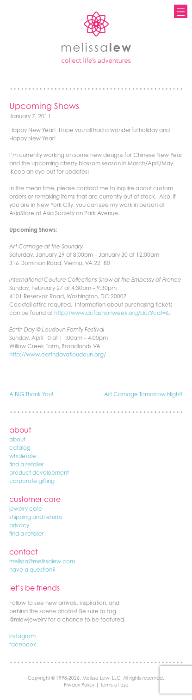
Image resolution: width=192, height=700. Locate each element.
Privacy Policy (79, 685)
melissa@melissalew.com (42, 561)
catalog (20, 447)
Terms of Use (114, 685)
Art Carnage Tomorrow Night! (143, 394)
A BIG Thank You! (31, 394)
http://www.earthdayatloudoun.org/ (57, 354)
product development (39, 472)
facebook (22, 644)
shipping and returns (35, 516)
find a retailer (26, 464)
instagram (22, 636)
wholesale (22, 456)
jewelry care (25, 508)
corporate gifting (32, 480)
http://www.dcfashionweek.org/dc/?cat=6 (111, 312)
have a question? (32, 569)
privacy (19, 525)
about (17, 439)
